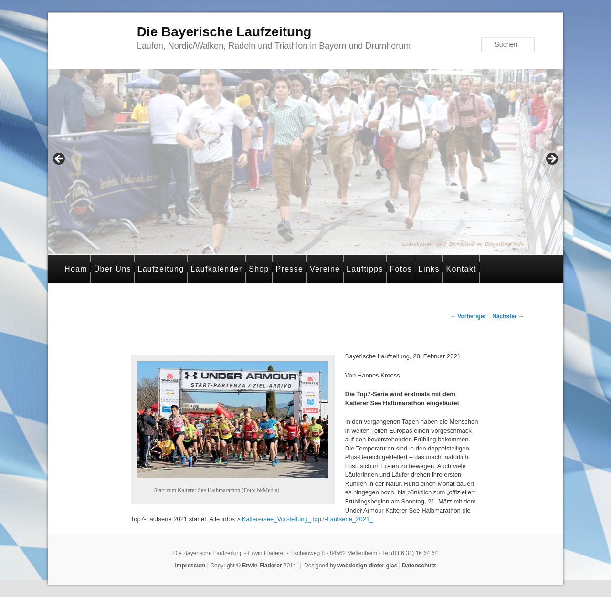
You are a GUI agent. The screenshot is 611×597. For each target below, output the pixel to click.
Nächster (508, 316)
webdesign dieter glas (367, 565)
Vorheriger (468, 316)
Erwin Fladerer (262, 565)
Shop (259, 269)
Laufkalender (216, 269)
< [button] (60, 159)
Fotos (401, 269)
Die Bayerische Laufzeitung (224, 31)
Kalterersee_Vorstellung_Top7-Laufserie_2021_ (307, 519)
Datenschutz (419, 565)
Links (429, 269)
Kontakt (461, 269)
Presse (290, 269)
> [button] (551, 159)
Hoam (75, 269)
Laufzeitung (160, 269)
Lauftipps (365, 269)
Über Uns (112, 269)
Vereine (325, 269)
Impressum (190, 565)
